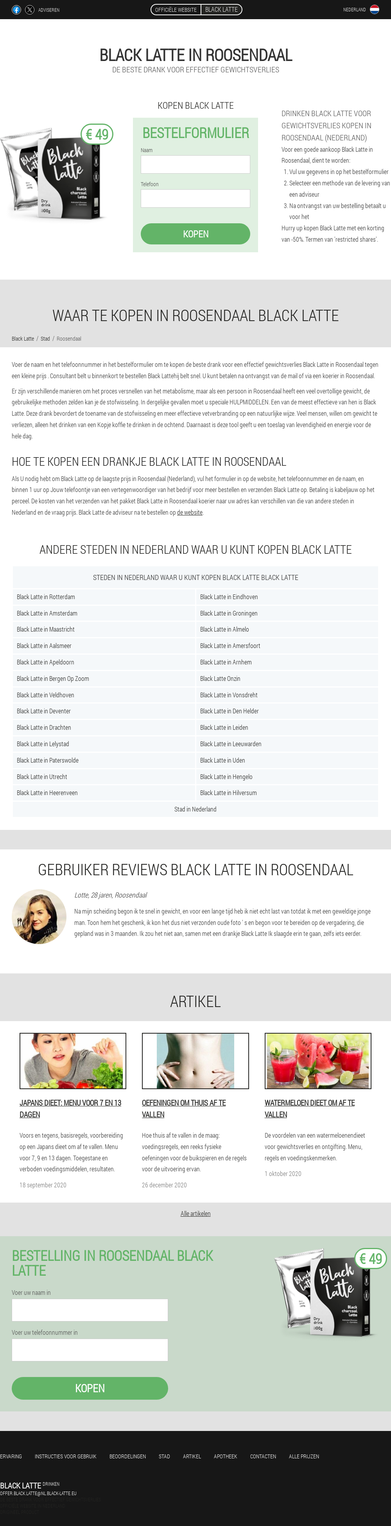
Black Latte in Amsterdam (47, 613)
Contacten (263, 1456)
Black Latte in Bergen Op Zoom (53, 678)
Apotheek (225, 1456)
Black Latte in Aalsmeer (44, 645)
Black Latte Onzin (220, 678)
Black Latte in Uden (222, 760)
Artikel (192, 1456)
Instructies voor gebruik (66, 1456)
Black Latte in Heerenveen (47, 792)
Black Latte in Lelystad (43, 744)
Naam (146, 150)
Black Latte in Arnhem (226, 662)
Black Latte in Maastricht (46, 629)
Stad (164, 1456)
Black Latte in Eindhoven (229, 596)
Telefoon (150, 184)
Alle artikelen (196, 1213)
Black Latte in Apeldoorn (45, 662)
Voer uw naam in (31, 1292)
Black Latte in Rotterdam (46, 596)
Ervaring (11, 1456)
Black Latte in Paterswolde (48, 760)
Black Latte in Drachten (44, 727)
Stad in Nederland (195, 809)
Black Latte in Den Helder (229, 711)
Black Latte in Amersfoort (230, 645)
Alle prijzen (304, 1456)
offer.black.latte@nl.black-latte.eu (38, 1493)
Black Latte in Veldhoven (45, 695)
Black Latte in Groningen (229, 613)
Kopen (195, 234)
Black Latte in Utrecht (42, 776)
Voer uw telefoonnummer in (45, 1332)
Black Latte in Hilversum (228, 792)
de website (190, 512)
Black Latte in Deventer (44, 711)
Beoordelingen (127, 1456)
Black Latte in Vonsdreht (229, 695)
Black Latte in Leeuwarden (231, 744)
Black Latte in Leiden (224, 727)
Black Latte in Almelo (224, 629)
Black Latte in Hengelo (226, 776)
